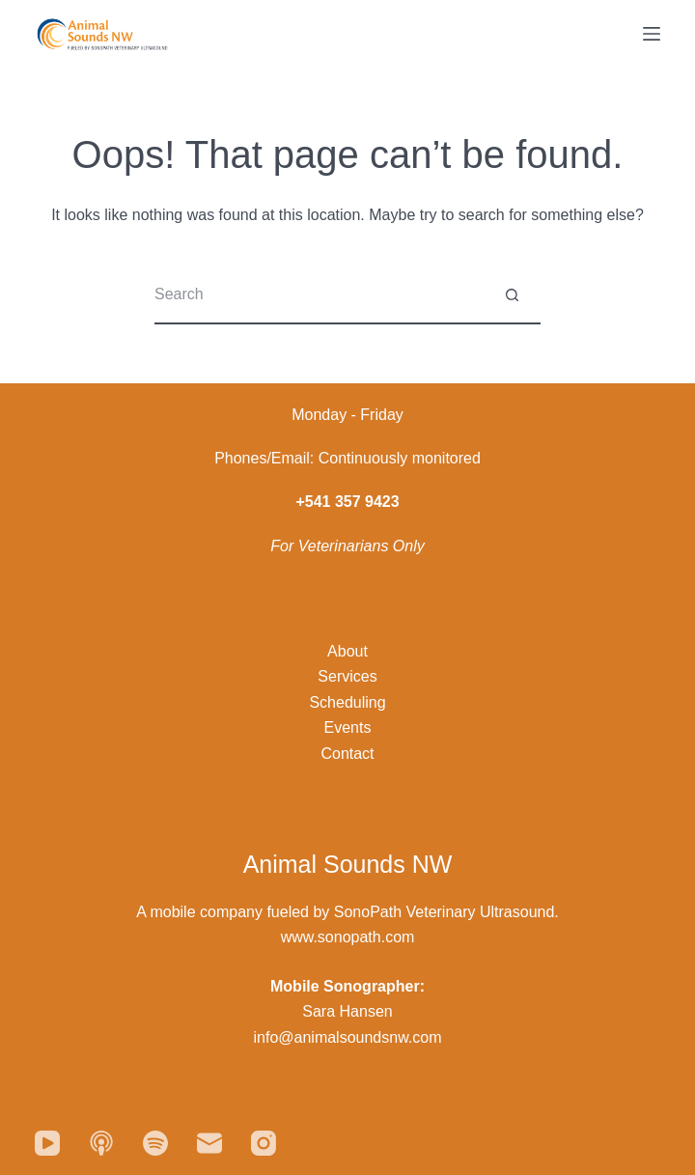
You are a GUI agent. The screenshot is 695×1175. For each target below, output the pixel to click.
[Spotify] (155, 1143)
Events (348, 727)
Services (347, 676)
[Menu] (651, 33)
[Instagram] (263, 1143)
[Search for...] (318, 295)
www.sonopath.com (348, 937)
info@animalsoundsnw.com (347, 1037)
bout (353, 651)
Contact (347, 753)
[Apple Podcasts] (101, 1143)
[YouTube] (47, 1143)
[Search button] (512, 295)
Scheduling (347, 702)
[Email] (209, 1143)
